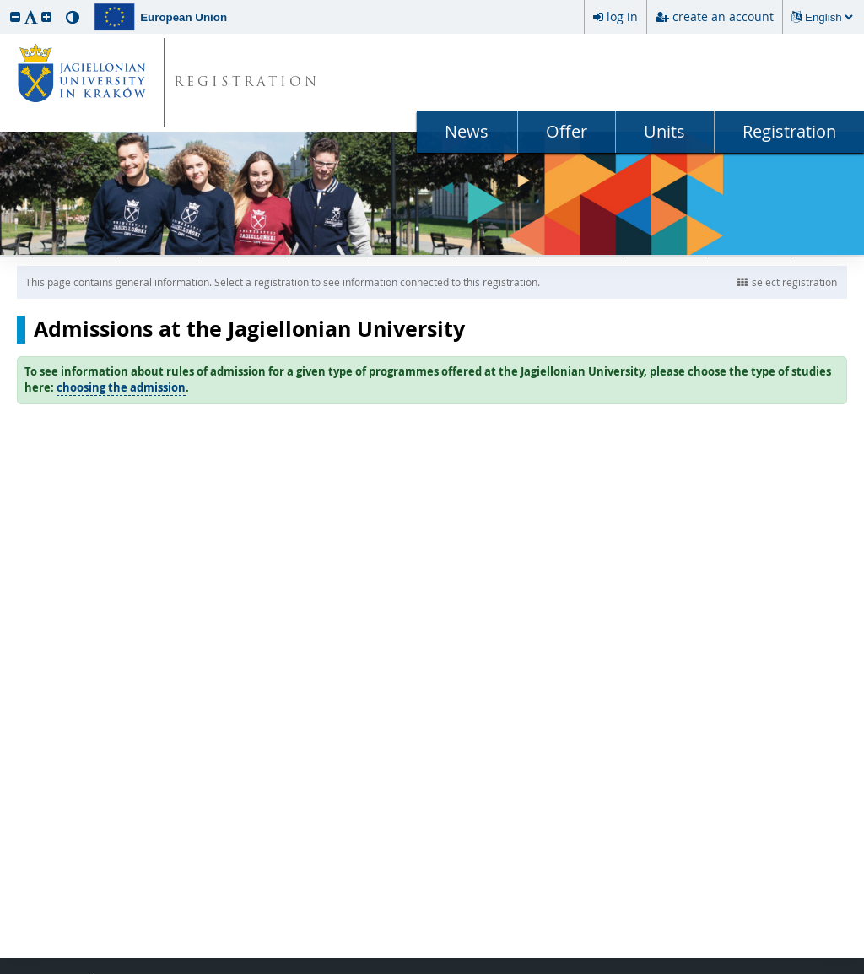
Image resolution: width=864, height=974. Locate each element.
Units (664, 131)
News (467, 131)
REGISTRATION (247, 83)
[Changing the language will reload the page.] (829, 17)
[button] (15, 16)
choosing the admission (121, 387)
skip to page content (4, 4)
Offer (566, 131)
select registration (787, 282)
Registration (789, 131)
